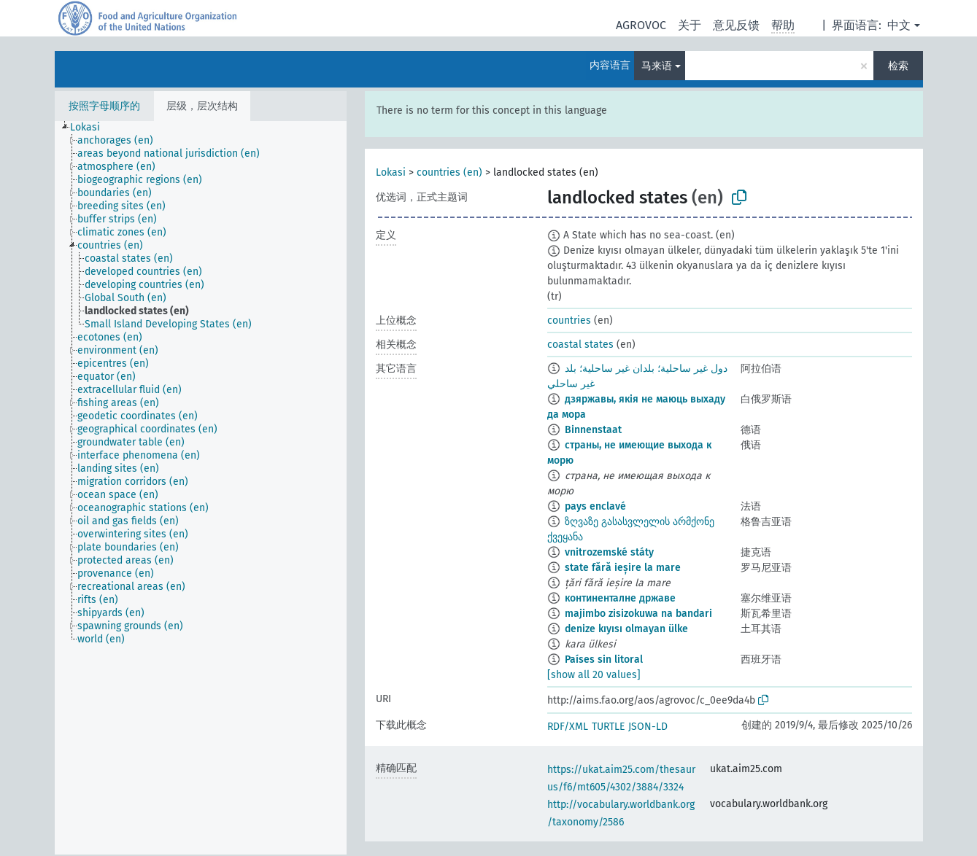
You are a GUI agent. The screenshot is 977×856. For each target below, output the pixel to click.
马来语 (656, 66)
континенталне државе (620, 598)
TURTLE (608, 726)
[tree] (201, 488)
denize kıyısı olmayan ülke (626, 629)
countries (569, 320)
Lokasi (391, 172)
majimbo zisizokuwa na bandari (638, 613)
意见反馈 (736, 25)
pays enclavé (595, 506)
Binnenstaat (593, 430)
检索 (898, 66)
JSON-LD (648, 726)
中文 (899, 25)
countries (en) (449, 172)
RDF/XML (567, 726)
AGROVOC (641, 25)
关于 (689, 25)
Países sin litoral (604, 659)
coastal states (580, 344)
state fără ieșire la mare (623, 567)
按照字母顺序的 (104, 106)
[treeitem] (91, 127)
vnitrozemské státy (609, 552)
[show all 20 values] (594, 675)
